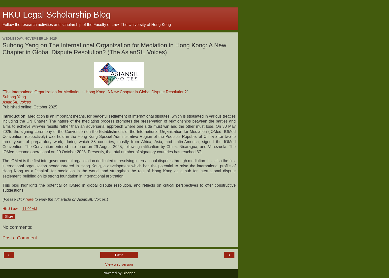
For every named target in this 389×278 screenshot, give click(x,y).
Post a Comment (19, 237)
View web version (119, 264)
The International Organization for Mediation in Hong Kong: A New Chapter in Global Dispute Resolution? (95, 92)
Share (9, 216)
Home (119, 255)
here (29, 199)
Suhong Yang (14, 97)
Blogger (129, 273)
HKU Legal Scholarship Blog (56, 14)
